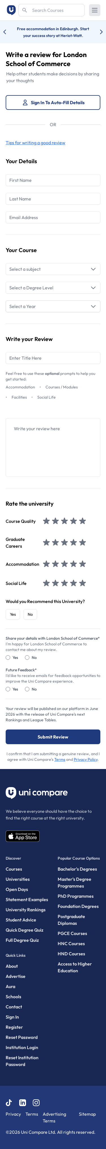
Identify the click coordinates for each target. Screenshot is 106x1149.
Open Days (17, 889)
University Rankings (26, 909)
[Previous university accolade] (9, 32)
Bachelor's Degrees (77, 869)
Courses (14, 869)
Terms (59, 759)
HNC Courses (71, 943)
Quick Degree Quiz (24, 930)
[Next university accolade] (97, 32)
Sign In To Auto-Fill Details (53, 102)
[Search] (51, 10)
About (12, 966)
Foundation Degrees (78, 906)
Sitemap (87, 1114)
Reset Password (22, 1037)
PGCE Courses (72, 933)
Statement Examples (27, 899)
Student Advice (21, 920)
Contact (14, 1007)
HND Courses (71, 953)
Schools (13, 996)
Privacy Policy (86, 759)
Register (14, 1027)
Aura (10, 986)
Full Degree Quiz (22, 940)
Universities (18, 879)
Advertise (15, 976)
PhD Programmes (76, 896)
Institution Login (22, 1047)
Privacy (13, 1114)
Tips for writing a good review (35, 142)
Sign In (12, 1017)
